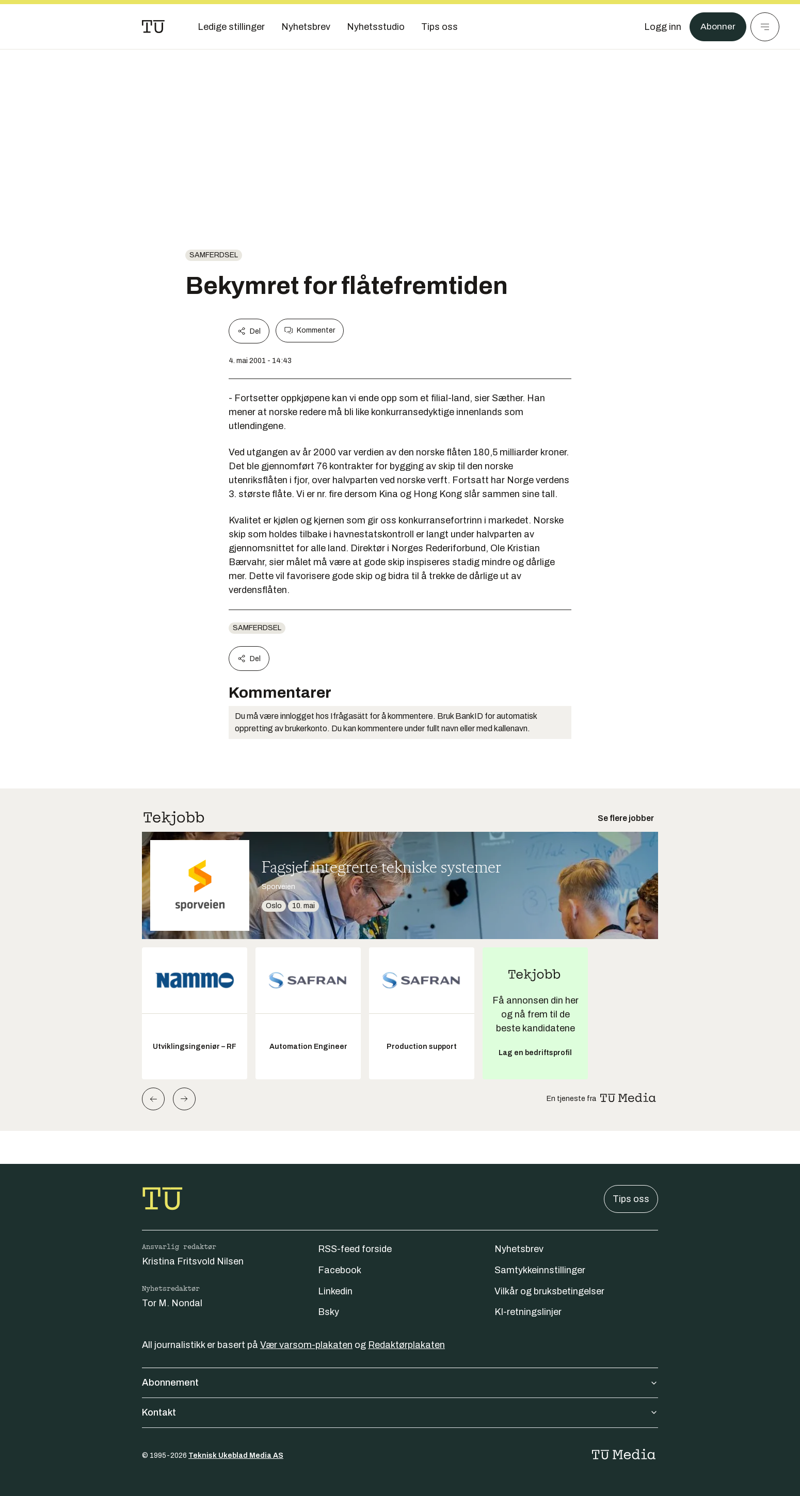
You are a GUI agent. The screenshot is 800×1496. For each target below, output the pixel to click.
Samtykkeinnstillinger (539, 1270)
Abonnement (400, 1382)
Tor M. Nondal (172, 1303)
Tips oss (631, 1199)
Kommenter (309, 330)
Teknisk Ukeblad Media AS (235, 1455)
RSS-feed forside (355, 1249)
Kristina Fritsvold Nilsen (193, 1261)
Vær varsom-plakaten (306, 1345)
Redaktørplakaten (406, 1345)
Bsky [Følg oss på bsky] (328, 1312)
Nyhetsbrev (518, 1249)
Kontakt (400, 1412)
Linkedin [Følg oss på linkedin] (335, 1291)
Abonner (717, 27)
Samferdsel (213, 255)
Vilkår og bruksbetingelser (549, 1291)
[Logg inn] (662, 27)
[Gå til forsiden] (153, 27)
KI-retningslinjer (528, 1312)
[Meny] (764, 26)
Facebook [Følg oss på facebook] (339, 1270)
